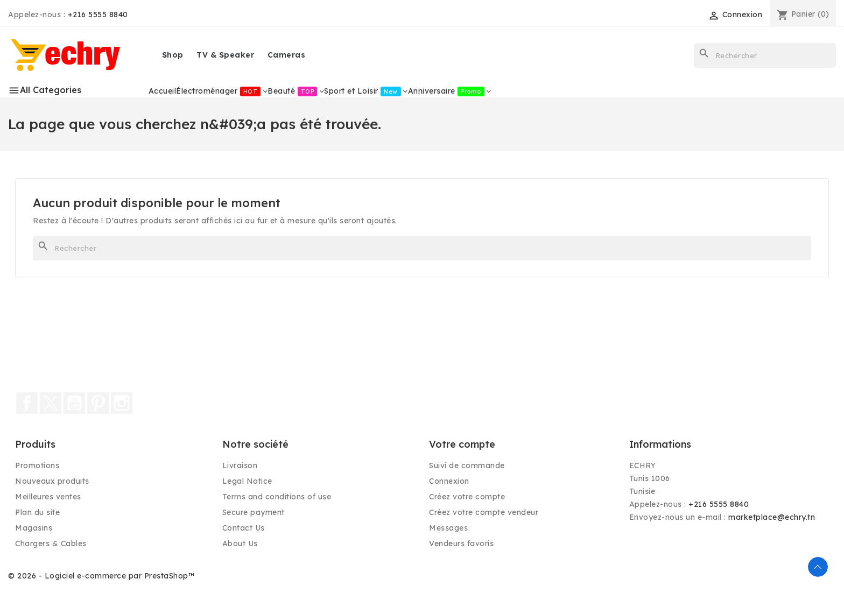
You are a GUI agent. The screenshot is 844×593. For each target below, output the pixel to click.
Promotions (37, 465)
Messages (448, 528)
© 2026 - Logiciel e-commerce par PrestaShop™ (101, 576)
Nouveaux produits (52, 481)
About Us (240, 543)
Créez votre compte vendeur (483, 512)
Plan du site (37, 512)
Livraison (240, 465)
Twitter (50, 403)
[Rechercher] (765, 55)
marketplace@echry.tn (771, 517)
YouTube (74, 403)
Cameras (287, 55)
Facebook (27, 403)
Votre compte (462, 444)
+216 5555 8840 (98, 14)
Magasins (33, 528)
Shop (173, 55)
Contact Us (243, 528)
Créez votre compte (467, 497)
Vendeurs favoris (461, 543)
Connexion (449, 481)
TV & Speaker (225, 55)
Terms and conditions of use (277, 497)
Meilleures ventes (48, 497)
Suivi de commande (467, 465)
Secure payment (253, 512)
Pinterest (98, 403)
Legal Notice (247, 481)
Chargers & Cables (51, 543)
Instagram (121, 403)
